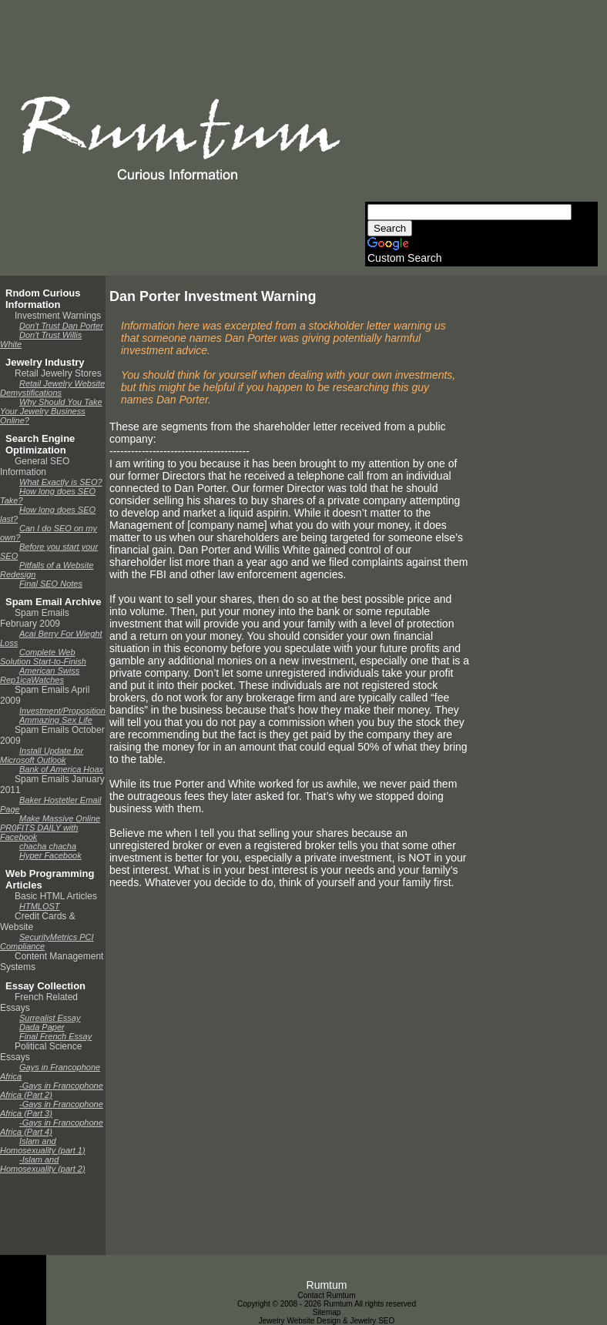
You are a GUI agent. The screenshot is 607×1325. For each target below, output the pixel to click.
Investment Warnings (58, 315)
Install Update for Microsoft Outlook (41, 755)
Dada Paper (42, 1027)
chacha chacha (47, 846)
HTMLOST (39, 906)
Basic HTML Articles (56, 896)
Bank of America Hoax (61, 769)
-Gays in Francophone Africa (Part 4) (51, 1127)
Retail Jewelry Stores (58, 373)
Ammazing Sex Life (55, 719)
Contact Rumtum (326, 1295)
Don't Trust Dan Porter (61, 325)
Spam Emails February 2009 (34, 618)
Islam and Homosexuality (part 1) (43, 1145)
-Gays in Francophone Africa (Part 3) (51, 1108)
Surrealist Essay (49, 1017)
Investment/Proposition (62, 710)
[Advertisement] (480, 105)
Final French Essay (55, 1036)
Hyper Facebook (50, 855)
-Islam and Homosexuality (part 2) (43, 1164)
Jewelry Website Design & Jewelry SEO (327, 1321)
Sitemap (327, 1312)
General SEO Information (34, 466)
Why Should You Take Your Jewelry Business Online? (51, 411)
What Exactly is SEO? (60, 482)
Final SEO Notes (50, 583)
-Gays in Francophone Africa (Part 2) (51, 1090)
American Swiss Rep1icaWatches (39, 675)
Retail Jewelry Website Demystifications (52, 388)
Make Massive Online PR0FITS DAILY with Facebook (50, 828)
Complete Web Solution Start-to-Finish (43, 656)
